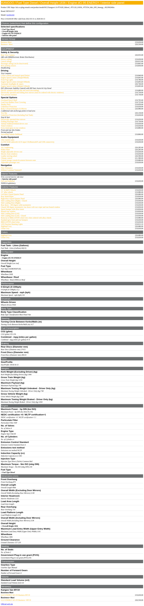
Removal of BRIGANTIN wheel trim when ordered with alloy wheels (26, 218)
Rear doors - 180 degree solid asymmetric (16, 205)
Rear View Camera (8, 55)
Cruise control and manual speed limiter (15, 75)
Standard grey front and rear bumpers (14, 220)
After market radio (7, 140)
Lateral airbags (6, 61)
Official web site (7, 604)
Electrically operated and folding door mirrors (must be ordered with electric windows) (32, 92)
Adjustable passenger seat (10, 162)
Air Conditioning (7, 147)
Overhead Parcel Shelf (9, 100)
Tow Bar (4, 113)
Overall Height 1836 (10, 31)
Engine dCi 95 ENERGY (11, 33)
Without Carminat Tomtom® (11, 170)
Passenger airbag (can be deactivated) (14, 63)
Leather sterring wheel (9, 156)
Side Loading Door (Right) (10, 203)
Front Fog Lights (7, 80)
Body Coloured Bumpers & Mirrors (14, 109)
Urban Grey (5, 228)
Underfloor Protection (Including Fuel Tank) (17, 115)
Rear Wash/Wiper (7, 196)
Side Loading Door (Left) (10, 213)
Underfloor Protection (9, 107)
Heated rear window (8, 211)
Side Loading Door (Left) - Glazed (13, 216)
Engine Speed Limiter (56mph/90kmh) (15, 78)
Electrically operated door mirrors (13, 119)
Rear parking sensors (8, 66)
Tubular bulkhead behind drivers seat (14, 124)
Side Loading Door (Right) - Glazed (14, 201)
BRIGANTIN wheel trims (10, 222)
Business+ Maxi (7, 44)
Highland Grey (6, 226)
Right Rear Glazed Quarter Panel (13, 199)
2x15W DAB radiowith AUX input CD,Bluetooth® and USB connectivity (27, 142)
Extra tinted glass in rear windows (13, 128)
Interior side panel (9, 35)
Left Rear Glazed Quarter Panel (12, 194)
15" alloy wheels (7, 192)
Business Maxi (6, 42)
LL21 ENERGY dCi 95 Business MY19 (15, 595)
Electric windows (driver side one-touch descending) (20, 90)
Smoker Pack (5, 104)
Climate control (6, 158)
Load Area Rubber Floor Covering (13, 102)
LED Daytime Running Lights (12, 224)
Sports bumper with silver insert (12, 209)
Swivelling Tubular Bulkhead (11, 134)
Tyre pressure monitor (9, 95)
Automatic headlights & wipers (12, 84)
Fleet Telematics (7, 168)
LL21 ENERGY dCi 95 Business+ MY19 (16, 600)
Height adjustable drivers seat (11, 152)
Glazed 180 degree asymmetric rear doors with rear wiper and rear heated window (30, 207)
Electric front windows (9, 154)
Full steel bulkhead (8, 181)
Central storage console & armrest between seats (18, 160)
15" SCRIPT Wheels (8, 190)
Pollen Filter (5, 150)
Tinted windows (6, 126)
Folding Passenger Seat (9, 121)
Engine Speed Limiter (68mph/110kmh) (15, 86)
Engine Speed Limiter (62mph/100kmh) (15, 82)
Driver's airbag (6, 59)
